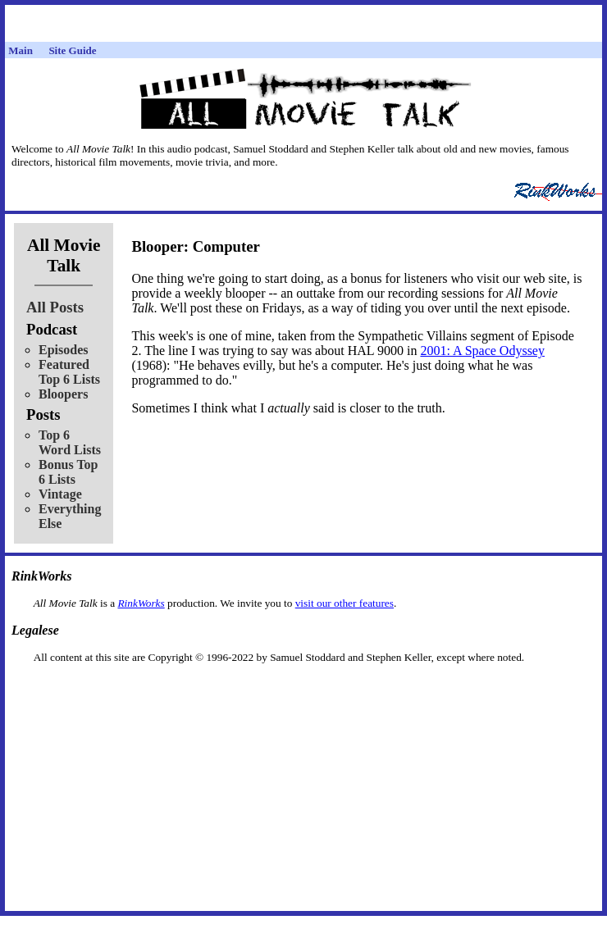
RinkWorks (140, 603)
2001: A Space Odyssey (482, 350)
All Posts (55, 307)
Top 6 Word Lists (70, 442)
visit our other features (344, 603)
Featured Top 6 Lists (69, 371)
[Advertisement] (303, 690)
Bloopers (63, 394)
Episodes (63, 350)
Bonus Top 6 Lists (68, 472)
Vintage (60, 494)
